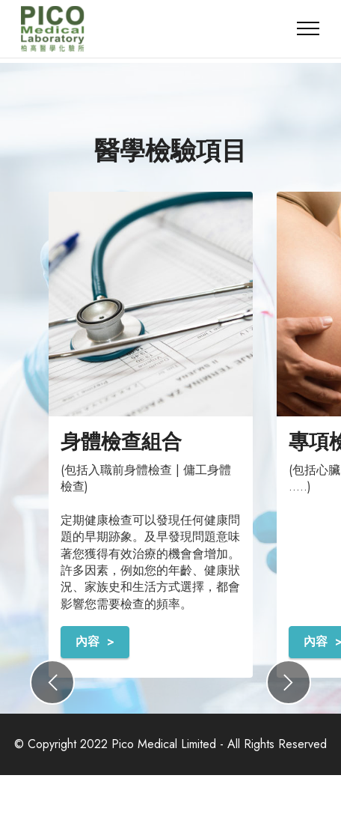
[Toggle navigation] (308, 28)
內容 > (95, 641)
